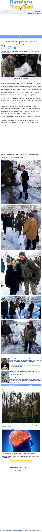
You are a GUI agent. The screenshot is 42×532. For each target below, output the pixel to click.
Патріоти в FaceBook (18, 467)
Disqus (30, 385)
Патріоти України (36, 83)
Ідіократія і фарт (7, 389)
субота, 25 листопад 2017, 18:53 (7, 48)
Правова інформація (18, 530)
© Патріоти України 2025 (6, 530)
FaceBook (11, 385)
